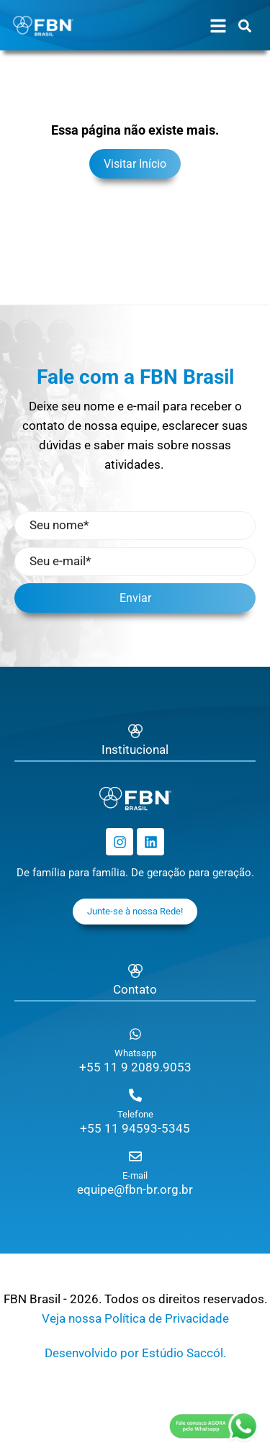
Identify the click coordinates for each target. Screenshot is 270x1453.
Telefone (135, 1114)
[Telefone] (135, 1095)
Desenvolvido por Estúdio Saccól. (135, 1353)
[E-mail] (135, 1156)
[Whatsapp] (135, 1033)
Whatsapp (135, 1053)
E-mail (135, 1175)
